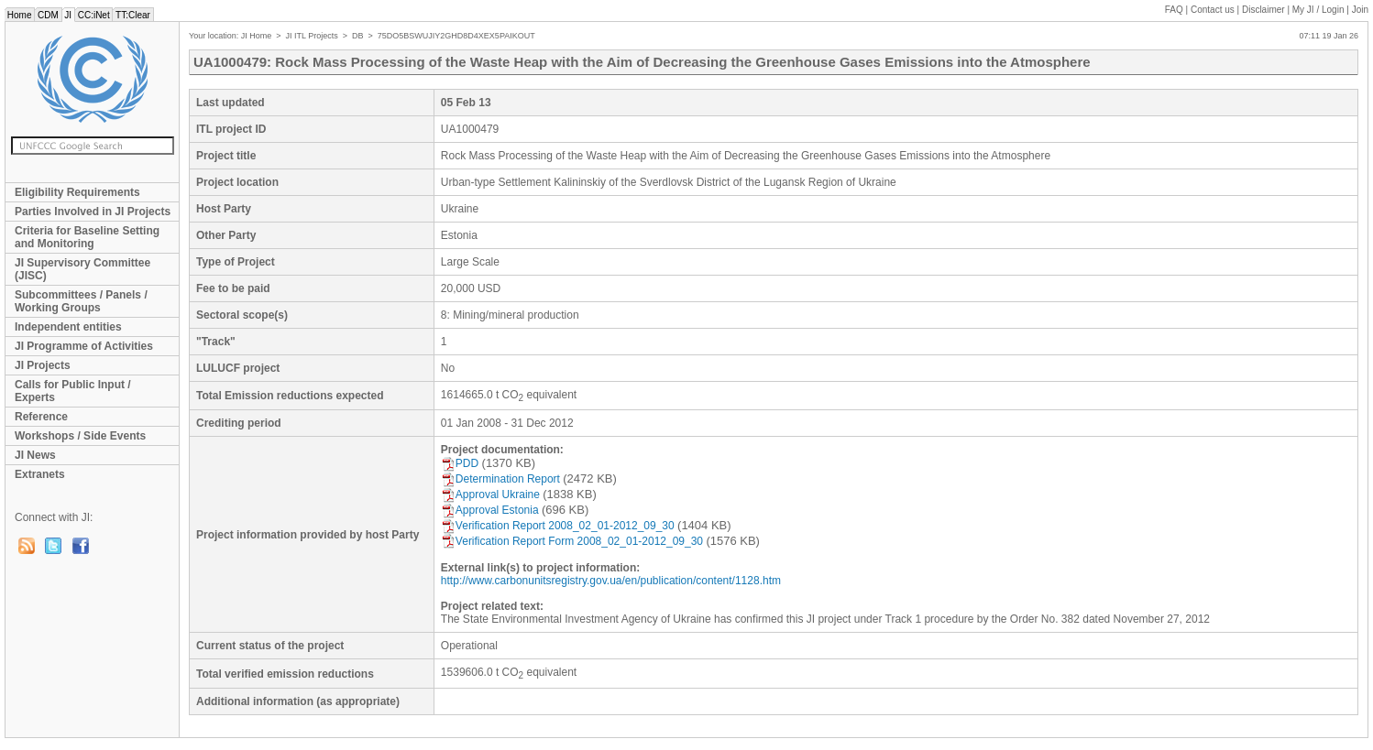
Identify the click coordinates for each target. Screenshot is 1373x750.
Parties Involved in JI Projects (92, 211)
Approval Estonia (490, 510)
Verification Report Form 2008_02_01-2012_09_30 (572, 541)
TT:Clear (132, 15)
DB (358, 35)
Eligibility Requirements (77, 192)
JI (68, 15)
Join (1360, 10)
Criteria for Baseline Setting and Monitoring (87, 237)
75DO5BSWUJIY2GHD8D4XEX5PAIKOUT (456, 35)
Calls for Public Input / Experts (73, 391)
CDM (47, 15)
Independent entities (68, 327)
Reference (41, 416)
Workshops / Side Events (80, 435)
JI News (35, 455)
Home (19, 15)
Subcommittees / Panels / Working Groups (81, 301)
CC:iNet (94, 15)
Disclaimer (1263, 10)
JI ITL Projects (312, 35)
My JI (1318, 10)
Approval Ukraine (490, 494)
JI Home (256, 35)
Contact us (1213, 10)
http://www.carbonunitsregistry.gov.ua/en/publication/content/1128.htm (611, 580)
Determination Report (500, 479)
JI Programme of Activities (84, 346)
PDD (459, 463)
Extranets (40, 474)
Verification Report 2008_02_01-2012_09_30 (558, 525)
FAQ (1174, 10)
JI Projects (43, 365)
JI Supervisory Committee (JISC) (82, 269)
